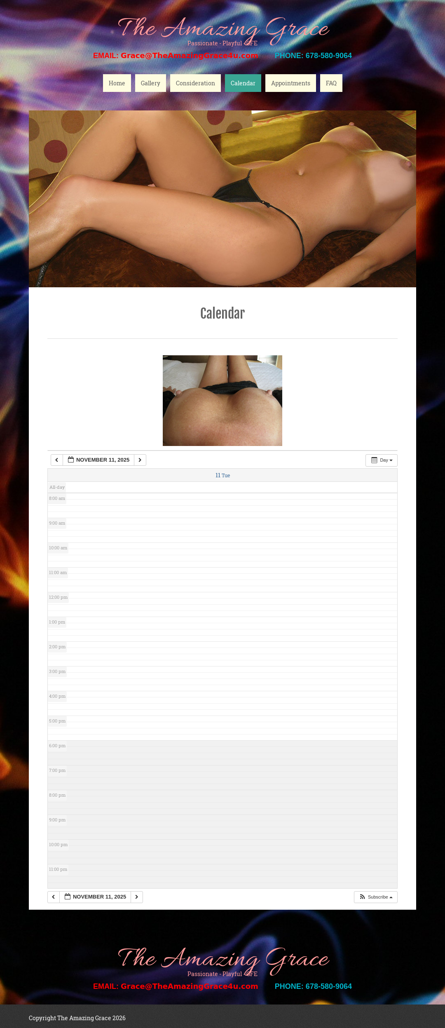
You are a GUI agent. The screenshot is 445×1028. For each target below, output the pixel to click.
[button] (375, 897)
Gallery (150, 83)
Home (117, 83)
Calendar (243, 83)
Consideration (195, 83)
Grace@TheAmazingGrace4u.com (189, 55)
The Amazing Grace (222, 30)
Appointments (290, 83)
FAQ (331, 83)
